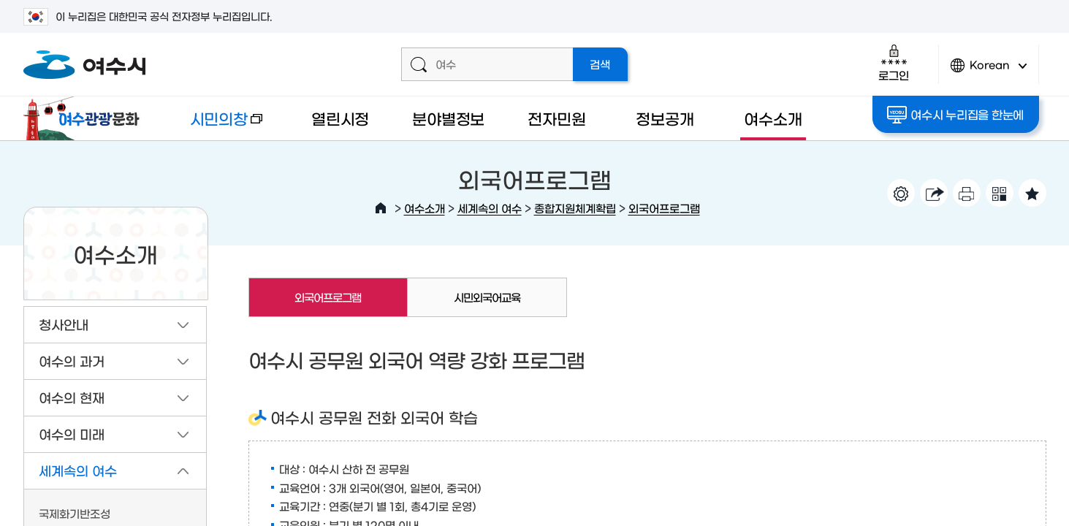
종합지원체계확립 (575, 207)
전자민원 (556, 118)
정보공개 (664, 118)
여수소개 (773, 118)
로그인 (893, 62)
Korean (989, 71)
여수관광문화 (85, 118)
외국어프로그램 (664, 207)
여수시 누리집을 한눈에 (955, 114)
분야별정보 (448, 118)
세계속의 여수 (489, 207)
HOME (381, 208)
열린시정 (340, 118)
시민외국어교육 (487, 296)
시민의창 (214, 125)
